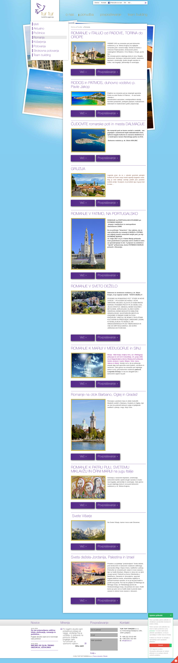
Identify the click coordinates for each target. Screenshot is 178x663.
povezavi (152, 631)
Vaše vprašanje (104, 644)
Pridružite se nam (116, 3)
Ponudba (79, 27)
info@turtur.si (127, 641)
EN (125, 3)
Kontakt (103, 3)
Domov (97, 3)
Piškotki (105, 656)
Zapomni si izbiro (156, 649)
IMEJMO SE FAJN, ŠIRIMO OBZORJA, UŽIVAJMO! (42, 646)
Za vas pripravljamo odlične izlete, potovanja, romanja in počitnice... (43, 632)
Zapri (171, 615)
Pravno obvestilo (97, 656)
